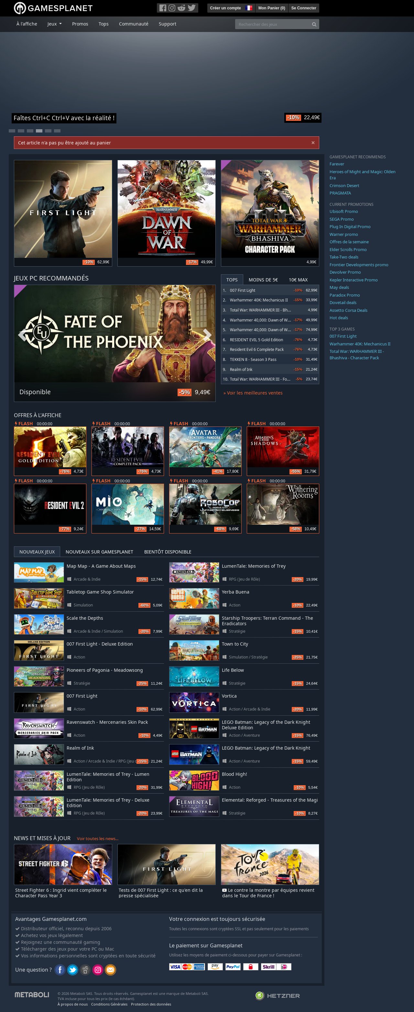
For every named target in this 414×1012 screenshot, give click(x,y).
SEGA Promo (342, 219)
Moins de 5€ (263, 280)
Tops (104, 24)
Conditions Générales (109, 1004)
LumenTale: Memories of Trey (254, 566)
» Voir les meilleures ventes (253, 393)
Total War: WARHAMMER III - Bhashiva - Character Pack (280, 310)
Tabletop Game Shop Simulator (100, 592)
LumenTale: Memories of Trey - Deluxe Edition (108, 802)
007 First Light (242, 290)
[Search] (314, 24)
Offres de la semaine (349, 242)
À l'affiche (26, 24)
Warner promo (344, 234)
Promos (80, 24)
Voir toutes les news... (97, 838)
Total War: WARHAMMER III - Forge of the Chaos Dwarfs (280, 379)
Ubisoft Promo (344, 211)
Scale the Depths (85, 618)
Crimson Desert (344, 185)
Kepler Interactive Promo (354, 280)
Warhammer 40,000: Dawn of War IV (263, 320)
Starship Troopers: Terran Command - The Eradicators (267, 621)
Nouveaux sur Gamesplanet (99, 552)
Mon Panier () (271, 8)
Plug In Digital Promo (350, 226)
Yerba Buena (235, 592)
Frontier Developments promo (359, 265)
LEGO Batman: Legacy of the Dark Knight (266, 748)
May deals (339, 287)
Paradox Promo (345, 295)
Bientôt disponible (167, 552)
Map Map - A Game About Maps (101, 566)
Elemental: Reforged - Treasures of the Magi (270, 800)
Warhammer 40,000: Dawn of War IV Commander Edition (281, 329)
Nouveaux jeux (37, 552)
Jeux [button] (53, 24)
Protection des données (151, 1004)
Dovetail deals (343, 302)
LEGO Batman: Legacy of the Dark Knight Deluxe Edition (266, 725)
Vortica (229, 696)
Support (167, 24)
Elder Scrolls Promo (348, 249)
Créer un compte (225, 8)
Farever (337, 164)
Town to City (235, 644)
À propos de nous (73, 1004)
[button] (248, 7)
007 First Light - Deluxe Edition (100, 644)
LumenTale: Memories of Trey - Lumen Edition (108, 777)
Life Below (233, 670)
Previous (22, 335)
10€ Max (298, 280)
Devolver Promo (345, 272)
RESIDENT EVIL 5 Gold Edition (256, 339)
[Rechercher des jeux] (272, 24)
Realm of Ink (241, 369)
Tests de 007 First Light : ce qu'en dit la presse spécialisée (161, 893)
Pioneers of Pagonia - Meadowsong (105, 670)
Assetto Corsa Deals (348, 310)
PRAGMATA (340, 193)
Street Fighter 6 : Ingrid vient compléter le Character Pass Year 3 (61, 893)
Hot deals (339, 318)
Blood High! (234, 774)
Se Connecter (303, 8)
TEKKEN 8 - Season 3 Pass (253, 359)
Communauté (133, 24)
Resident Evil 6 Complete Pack (257, 349)
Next (207, 335)
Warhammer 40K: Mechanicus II (259, 300)
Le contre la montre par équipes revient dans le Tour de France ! (268, 893)
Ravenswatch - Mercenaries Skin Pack (107, 722)
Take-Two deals (344, 257)
